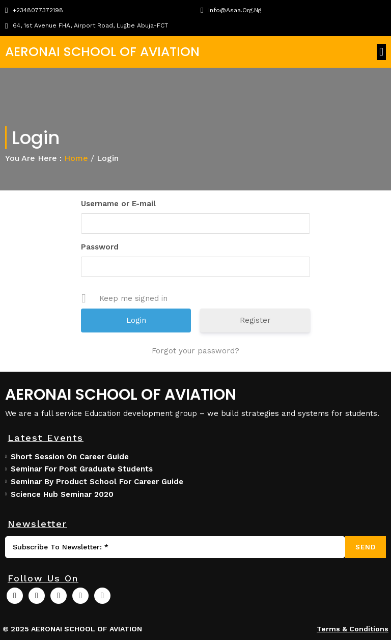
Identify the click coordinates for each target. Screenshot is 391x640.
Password (100, 247)
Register (255, 320)
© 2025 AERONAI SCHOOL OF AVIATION (72, 629)
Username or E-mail (118, 203)
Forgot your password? (195, 350)
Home (76, 158)
